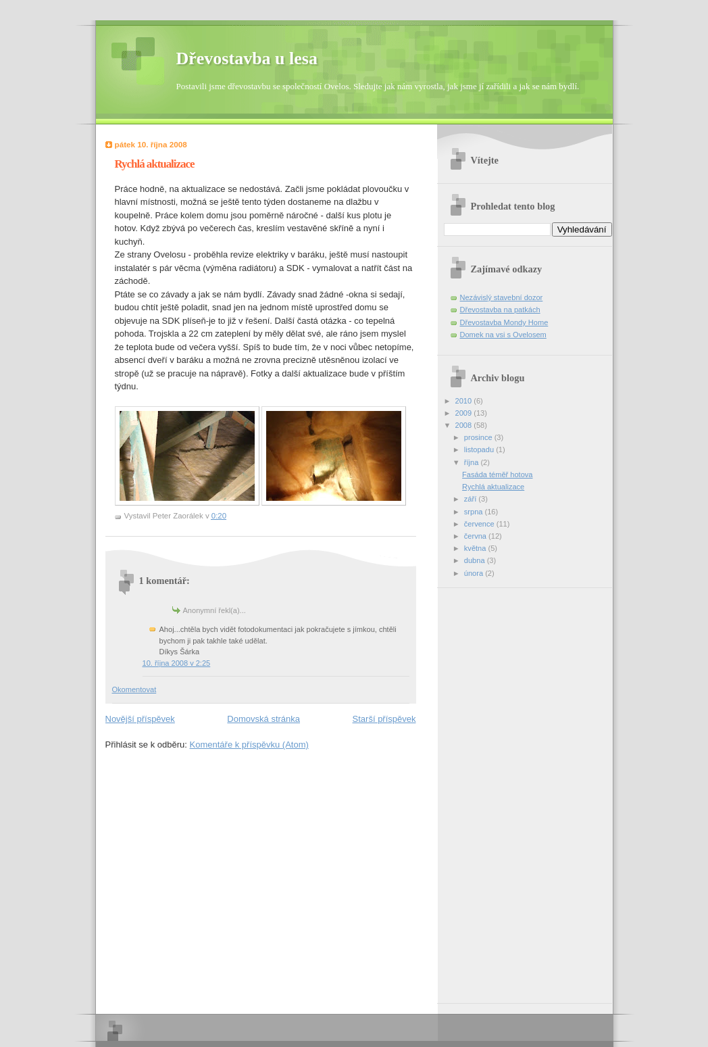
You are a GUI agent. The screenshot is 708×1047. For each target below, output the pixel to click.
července (480, 524)
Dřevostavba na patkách (500, 310)
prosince (479, 437)
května (476, 548)
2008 (464, 425)
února (474, 573)
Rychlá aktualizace (493, 487)
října (472, 462)
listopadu (480, 449)
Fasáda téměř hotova (497, 474)
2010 (464, 401)
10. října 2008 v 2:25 (177, 663)
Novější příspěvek (140, 719)
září (471, 499)
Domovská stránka (263, 719)
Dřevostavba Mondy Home (504, 322)
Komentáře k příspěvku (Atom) (249, 744)
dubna (475, 560)
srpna (474, 512)
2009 (464, 413)
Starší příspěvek (384, 719)
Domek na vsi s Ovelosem (503, 335)
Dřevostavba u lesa (247, 58)
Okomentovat (134, 689)
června (476, 536)
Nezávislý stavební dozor (501, 297)
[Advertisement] (498, 791)
